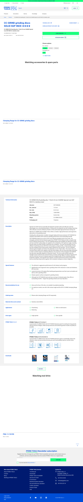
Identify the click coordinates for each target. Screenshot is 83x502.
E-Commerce (33, 479)
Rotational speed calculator (36, 481)
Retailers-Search (67, 3)
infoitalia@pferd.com (62, 480)
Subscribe (58, 459)
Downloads (32, 473)
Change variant (74, 23)
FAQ (31, 489)
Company (44, 13)
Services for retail (34, 477)
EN (77, 3)
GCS (5, 499)
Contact (6, 473)
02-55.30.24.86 (60, 478)
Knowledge (34, 13)
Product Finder (33, 487)
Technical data (47, 23)
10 (44, 52)
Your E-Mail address (20, 457)
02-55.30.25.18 (60, 483)
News (5, 475)
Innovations (15, 13)
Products (6, 13)
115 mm (45, 48)
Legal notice (7, 3)
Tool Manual (33, 471)
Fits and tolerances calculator (37, 483)
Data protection (15, 3)
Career (22, 3)
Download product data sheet (51, 26)
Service (25, 13)
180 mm (56, 48)
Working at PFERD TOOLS (10, 477)
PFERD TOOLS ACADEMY (36, 475)
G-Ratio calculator (34, 485)
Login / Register (61, 33)
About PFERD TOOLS (9, 471)
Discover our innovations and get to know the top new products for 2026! (41, 0)
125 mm (50, 48)
